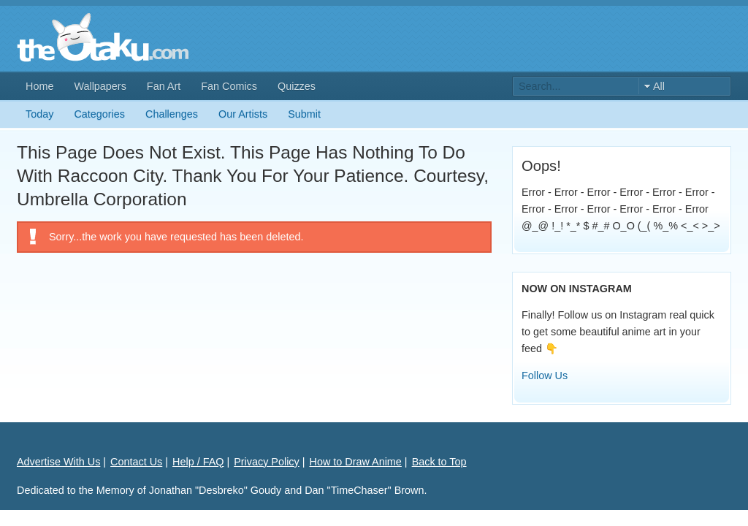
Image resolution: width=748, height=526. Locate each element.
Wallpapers (100, 86)
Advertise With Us (58, 462)
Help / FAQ (198, 462)
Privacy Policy (266, 462)
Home (39, 86)
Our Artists (242, 114)
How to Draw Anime (356, 462)
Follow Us (545, 375)
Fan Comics (229, 86)
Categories (99, 114)
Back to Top (439, 462)
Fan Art (163, 86)
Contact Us (136, 462)
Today (39, 114)
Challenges (171, 114)
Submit (304, 114)
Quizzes (297, 86)
